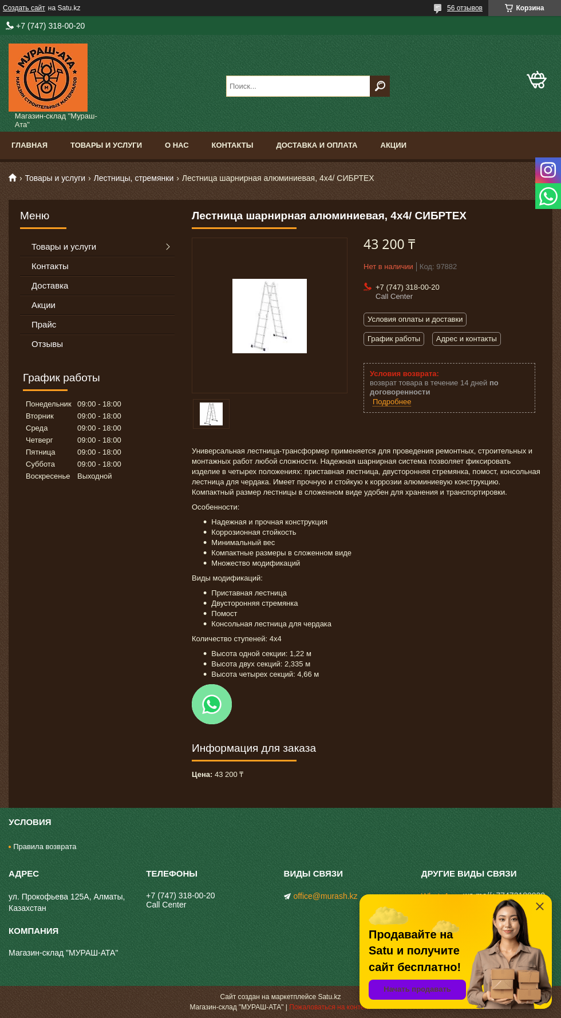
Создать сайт (24, 8)
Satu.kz (329, 997)
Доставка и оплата (316, 145)
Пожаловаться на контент (330, 1007)
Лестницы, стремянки (134, 178)
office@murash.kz (326, 896)
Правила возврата (44, 846)
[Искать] (380, 86)
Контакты (233, 145)
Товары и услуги (106, 145)
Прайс (43, 324)
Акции (394, 145)
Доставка (49, 285)
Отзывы (47, 344)
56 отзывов (465, 8)
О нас (177, 145)
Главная (29, 145)
